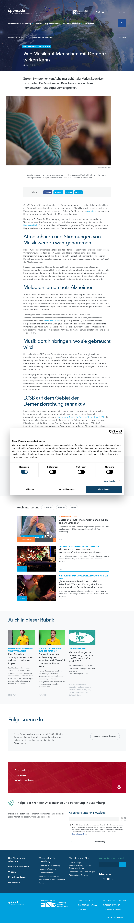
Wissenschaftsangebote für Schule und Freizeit (80, 865)
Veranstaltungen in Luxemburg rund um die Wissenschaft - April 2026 (81, 657)
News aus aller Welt (18, 865)
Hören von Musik (51, 320)
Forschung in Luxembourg (49, 864)
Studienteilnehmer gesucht (50, 875)
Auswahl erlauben (67, 489)
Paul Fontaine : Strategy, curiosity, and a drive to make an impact (21, 659)
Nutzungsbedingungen (116, 899)
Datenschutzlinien (114, 903)
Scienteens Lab (81, 692)
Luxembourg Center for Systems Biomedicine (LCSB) (81, 417)
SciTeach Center (75, 695)
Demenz (61, 508)
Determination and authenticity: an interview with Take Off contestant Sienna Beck (52, 660)
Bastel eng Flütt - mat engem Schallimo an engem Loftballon (83, 521)
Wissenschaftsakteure (47, 868)
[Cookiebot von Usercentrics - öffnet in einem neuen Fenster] (111, 432)
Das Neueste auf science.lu (16, 858)
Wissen (39, 23)
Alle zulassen (104, 489)
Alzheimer (91, 211)
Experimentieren (52, 23)
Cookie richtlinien (113, 908)
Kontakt (88, 908)
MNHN (72, 684)
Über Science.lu (91, 899)
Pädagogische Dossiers (78, 874)
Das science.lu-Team (93, 903)
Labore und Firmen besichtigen (82, 870)
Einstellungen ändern (105, 736)
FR (124, 12)
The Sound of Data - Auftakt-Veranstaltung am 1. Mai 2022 (83, 577)
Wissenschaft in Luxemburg (20, 23)
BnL (89, 689)
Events (41, 882)
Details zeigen (110, 481)
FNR (35, 65)
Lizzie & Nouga (75, 861)
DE (120, 12)
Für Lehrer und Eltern (72, 23)
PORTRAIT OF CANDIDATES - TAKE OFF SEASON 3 (20, 649)
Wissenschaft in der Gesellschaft (41, 37)
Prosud (71, 692)
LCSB (84, 689)
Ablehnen (30, 489)
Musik (73, 508)
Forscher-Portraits (46, 871)
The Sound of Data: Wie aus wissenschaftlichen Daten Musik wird (80, 551)
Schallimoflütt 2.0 (67, 516)
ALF (14, 695)
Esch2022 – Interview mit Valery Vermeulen (79, 546)
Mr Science (89, 23)
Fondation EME (30, 225)
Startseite (122, 37)
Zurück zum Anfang (116, 915)
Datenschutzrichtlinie (79, 833)
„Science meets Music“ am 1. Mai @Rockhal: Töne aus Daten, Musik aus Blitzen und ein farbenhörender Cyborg (81, 584)
